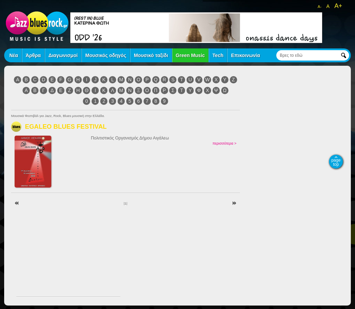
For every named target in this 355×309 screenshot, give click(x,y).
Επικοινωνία (245, 55)
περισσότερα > (224, 143)
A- (319, 6)
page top (336, 162)
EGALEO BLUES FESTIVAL (66, 126)
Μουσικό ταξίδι (151, 55)
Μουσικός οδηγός (105, 55)
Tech (218, 55)
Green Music (190, 55)
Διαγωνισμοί (63, 55)
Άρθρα (33, 55)
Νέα (13, 55)
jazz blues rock (37, 26)
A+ (338, 5)
